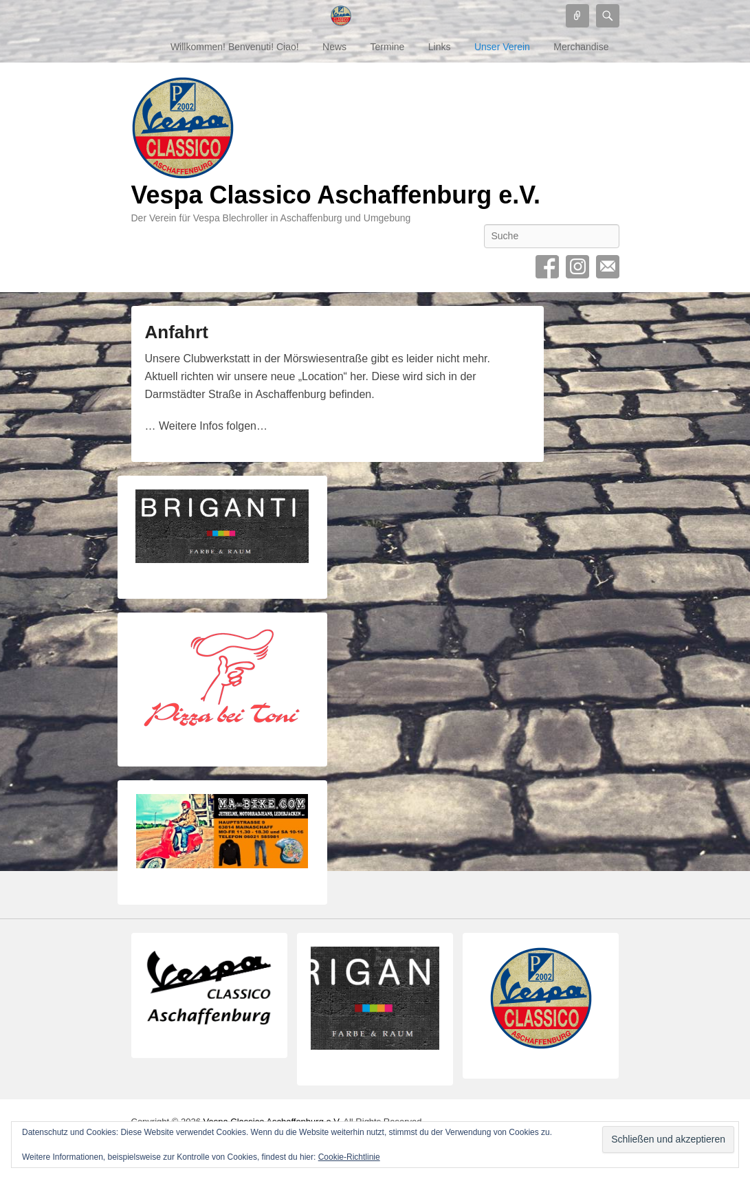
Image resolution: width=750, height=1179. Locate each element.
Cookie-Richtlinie (349, 1157)
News (334, 46)
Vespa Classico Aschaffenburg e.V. (336, 195)
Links (439, 46)
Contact (607, 266)
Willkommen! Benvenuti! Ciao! (234, 46)
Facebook (547, 266)
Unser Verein (502, 46)
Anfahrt (176, 332)
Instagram (577, 266)
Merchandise (580, 46)
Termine (388, 46)
